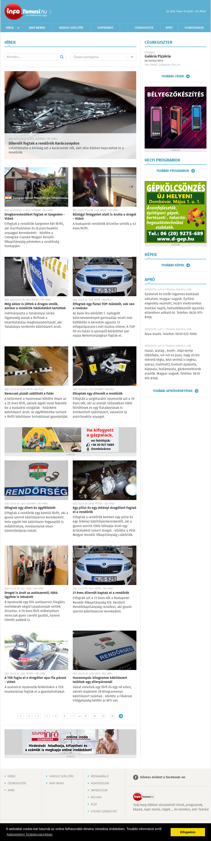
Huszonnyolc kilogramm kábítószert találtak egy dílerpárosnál (100, 680)
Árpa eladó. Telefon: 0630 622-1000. (171, 334)
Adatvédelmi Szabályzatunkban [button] (30, 834)
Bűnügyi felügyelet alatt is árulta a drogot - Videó (104, 216)
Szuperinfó (105, 28)
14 (103, 716)
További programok (172, 171)
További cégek (172, 76)
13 (94, 716)
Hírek (10, 28)
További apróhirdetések (173, 391)
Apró (169, 28)
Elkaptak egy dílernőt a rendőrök (98, 393)
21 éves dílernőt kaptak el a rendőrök (101, 593)
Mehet (61, 57)
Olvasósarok (194, 28)
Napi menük (37, 28)
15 (112, 716)
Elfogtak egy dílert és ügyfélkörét (30, 508)
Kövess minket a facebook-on (162, 777)
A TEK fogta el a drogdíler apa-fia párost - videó (35, 680)
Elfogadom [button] (188, 832)
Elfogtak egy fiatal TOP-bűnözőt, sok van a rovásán (103, 306)
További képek (172, 265)
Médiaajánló (100, 776)
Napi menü (56, 783)
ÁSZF (94, 804)
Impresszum (99, 790)
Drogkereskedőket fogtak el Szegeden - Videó (35, 216)
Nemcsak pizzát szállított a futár (29, 393)
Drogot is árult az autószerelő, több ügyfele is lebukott (31, 595)
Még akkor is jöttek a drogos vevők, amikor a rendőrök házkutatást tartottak (35, 306)
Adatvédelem (100, 783)
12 (85, 716)
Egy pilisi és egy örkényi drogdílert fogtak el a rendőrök (104, 510)
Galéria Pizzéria (158, 56)
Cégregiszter (144, 28)
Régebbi (120, 716)
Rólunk (96, 797)
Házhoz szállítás (71, 28)
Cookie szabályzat (104, 811)
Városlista (50, 11)
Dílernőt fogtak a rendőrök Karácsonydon (44, 143)
